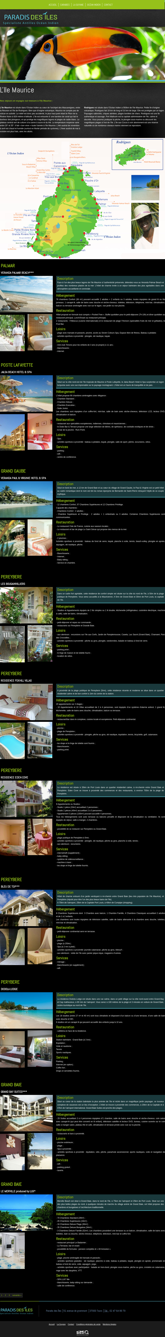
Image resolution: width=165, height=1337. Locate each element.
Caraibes (65, 4)
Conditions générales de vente (88, 1324)
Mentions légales (109, 1324)
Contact (108, 4)
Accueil (53, 4)
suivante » (16, 1295)
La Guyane (78, 4)
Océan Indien (93, 4)
